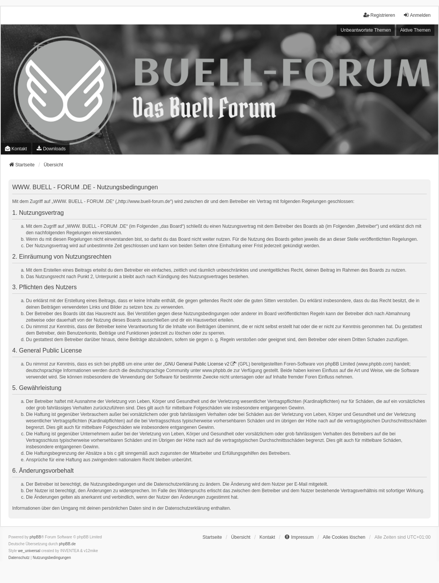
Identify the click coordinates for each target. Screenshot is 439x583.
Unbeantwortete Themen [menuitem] (366, 30)
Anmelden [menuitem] (417, 15)
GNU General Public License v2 (197, 364)
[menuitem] (50, 149)
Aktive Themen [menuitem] (415, 30)
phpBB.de (67, 544)
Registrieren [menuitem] (379, 15)
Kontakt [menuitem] (16, 148)
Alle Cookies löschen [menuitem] (344, 537)
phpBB (35, 537)
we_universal (29, 551)
